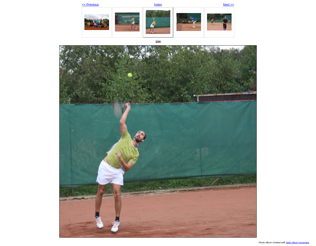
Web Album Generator (297, 242)
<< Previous (90, 4)
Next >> (228, 4)
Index (158, 4)
